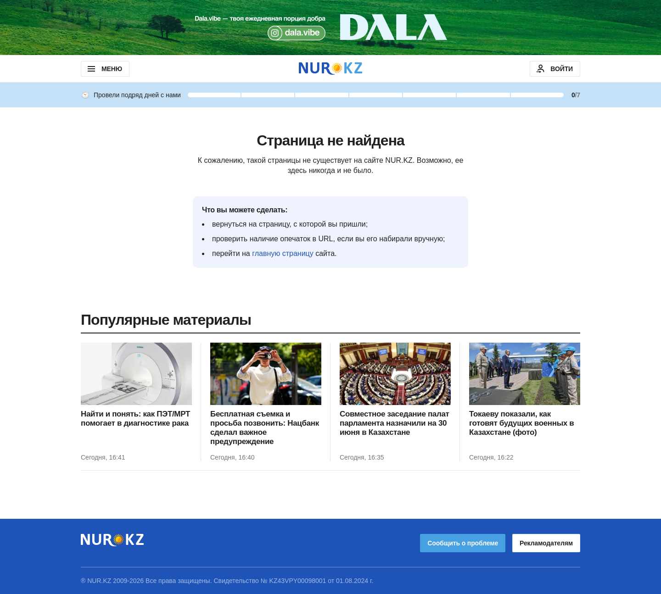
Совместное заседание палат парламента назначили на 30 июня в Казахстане (394, 423)
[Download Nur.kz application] (330, 27)
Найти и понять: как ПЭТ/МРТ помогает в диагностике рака (135, 418)
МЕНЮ (104, 68)
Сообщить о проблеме (462, 543)
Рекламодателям (546, 543)
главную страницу (283, 253)
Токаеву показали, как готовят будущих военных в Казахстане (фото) (521, 423)
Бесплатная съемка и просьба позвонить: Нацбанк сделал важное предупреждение (264, 428)
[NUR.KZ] (330, 68)
